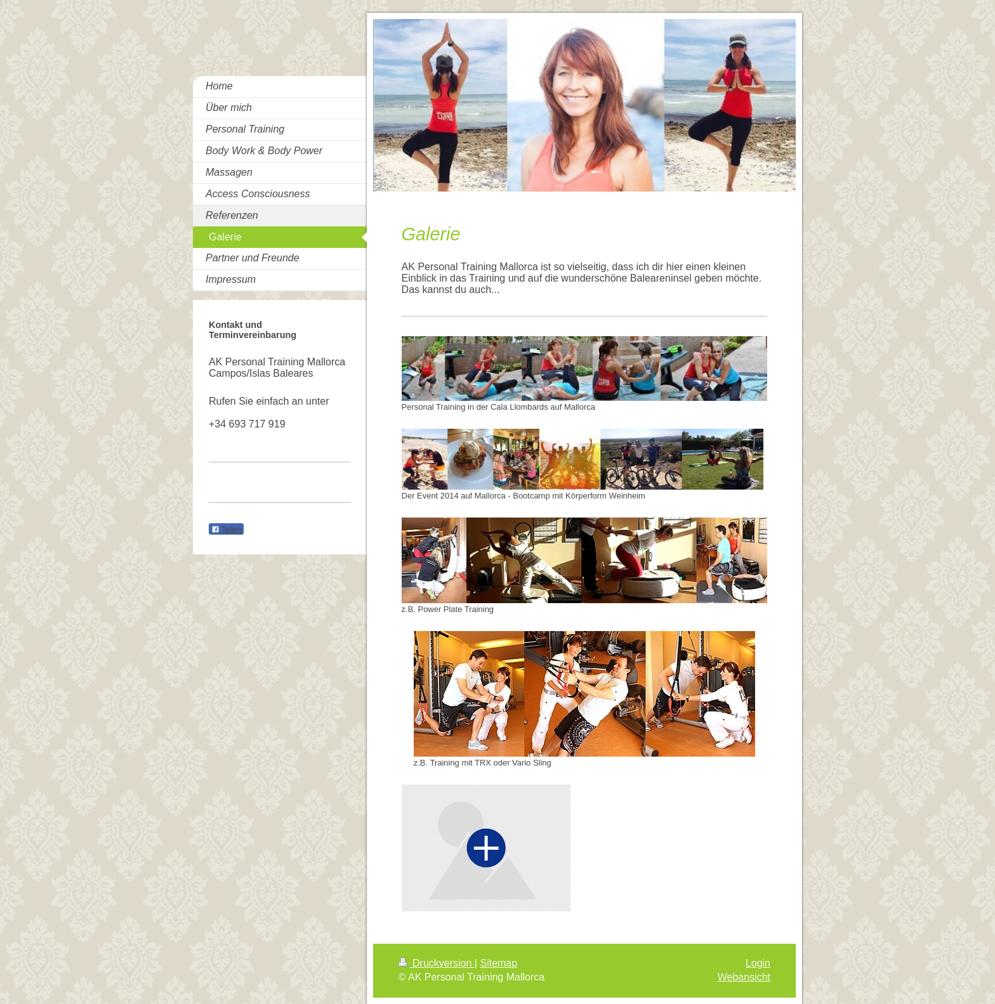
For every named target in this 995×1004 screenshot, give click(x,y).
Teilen (226, 529)
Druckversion (437, 963)
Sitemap (498, 963)
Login (758, 963)
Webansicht (744, 977)
